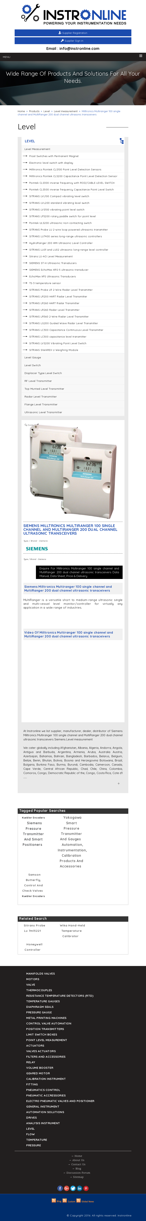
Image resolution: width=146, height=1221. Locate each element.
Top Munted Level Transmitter (44, 388)
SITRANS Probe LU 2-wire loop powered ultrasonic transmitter (68, 229)
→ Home (76, 1156)
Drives (31, 1117)
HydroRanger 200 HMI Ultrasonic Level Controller (61, 243)
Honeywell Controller (34, 946)
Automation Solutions (45, 1112)
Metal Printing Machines (46, 1018)
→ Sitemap (77, 1177)
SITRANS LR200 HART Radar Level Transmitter (58, 296)
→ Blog (76, 1169)
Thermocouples (39, 990)
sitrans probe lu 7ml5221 (34, 928)
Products (34, 111)
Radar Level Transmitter (41, 396)
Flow (30, 1134)
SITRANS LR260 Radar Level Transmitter (54, 309)
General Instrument (42, 1106)
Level (47, 111)
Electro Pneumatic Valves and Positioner (60, 1101)
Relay (30, 1062)
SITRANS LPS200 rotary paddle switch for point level (62, 216)
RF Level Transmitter (38, 381)
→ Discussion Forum (76, 1173)
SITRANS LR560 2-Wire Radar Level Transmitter (59, 316)
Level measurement (66, 111)
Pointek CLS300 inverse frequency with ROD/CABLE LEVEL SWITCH (72, 182)
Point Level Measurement (46, 1040)
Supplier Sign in (74, 40)
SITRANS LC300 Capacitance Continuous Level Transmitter (66, 329)
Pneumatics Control (43, 1090)
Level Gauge (33, 357)
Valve (30, 984)
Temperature (36, 1140)
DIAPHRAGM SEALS (40, 1007)
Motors (32, 979)
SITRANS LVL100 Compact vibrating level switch (59, 196)
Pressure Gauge (39, 1012)
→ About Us (76, 1160)
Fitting (32, 1084)
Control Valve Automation (48, 1023)
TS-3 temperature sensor (45, 283)
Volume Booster (39, 1068)
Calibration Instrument (46, 1079)
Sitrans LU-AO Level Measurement (51, 256)
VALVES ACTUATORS (41, 1051)
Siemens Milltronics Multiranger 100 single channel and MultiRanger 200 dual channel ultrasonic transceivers (70, 529)
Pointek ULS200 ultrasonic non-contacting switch (60, 222)
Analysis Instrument (43, 1123)
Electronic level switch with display (51, 162)
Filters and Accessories (46, 1056)
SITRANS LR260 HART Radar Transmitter (54, 303)
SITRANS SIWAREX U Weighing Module (53, 349)
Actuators (35, 1045)
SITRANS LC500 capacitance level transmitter (57, 336)
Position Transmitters (45, 1029)
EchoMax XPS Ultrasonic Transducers (52, 276)
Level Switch (33, 365)
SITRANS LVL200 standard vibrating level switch (59, 202)
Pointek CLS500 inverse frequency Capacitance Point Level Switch (71, 189)
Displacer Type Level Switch (43, 373)
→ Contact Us (76, 1164)
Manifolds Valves (40, 973)
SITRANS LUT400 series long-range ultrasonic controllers (65, 236)
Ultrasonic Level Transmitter (43, 412)
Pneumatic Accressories (46, 1095)
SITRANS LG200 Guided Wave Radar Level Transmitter (63, 323)
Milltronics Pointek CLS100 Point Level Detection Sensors (65, 169)
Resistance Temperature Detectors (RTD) (59, 996)
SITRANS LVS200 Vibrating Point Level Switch (57, 343)
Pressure (33, 1145)
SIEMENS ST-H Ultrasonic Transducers (53, 263)
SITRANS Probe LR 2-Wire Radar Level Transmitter (61, 289)
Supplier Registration (74, 32)
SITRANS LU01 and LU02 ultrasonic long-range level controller (68, 249)
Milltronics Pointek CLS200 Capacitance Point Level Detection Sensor (73, 176)
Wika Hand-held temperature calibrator (72, 931)
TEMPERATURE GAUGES (43, 1001)
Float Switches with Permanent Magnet (54, 156)
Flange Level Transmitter (41, 404)
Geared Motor (38, 1073)
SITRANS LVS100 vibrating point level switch (57, 209)
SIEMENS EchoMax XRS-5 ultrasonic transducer (59, 269)
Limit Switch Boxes (41, 1034)
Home (21, 111)
